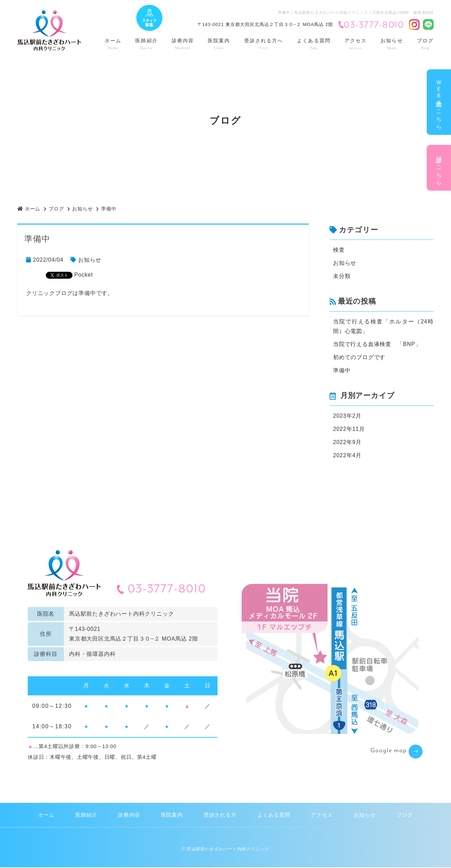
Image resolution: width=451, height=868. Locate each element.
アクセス (355, 44)
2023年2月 (347, 416)
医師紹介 (146, 44)
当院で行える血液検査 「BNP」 (377, 344)
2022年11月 (349, 429)
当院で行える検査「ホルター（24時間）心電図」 (383, 326)
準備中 (341, 371)
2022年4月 (347, 456)
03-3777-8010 (371, 25)
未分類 (341, 276)
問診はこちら (439, 167)
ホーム (113, 44)
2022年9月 (347, 442)
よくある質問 (314, 44)
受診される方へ (263, 44)
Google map (388, 751)
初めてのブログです (359, 358)
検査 (339, 250)
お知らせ (392, 44)
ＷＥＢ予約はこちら (439, 102)
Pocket (83, 275)
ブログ (425, 44)
